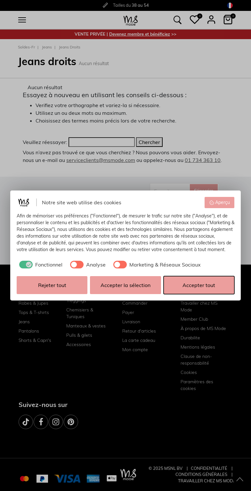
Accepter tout (198, 285)
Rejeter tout (52, 285)
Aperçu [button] (219, 202)
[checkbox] (39, 264)
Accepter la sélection (125, 285)
